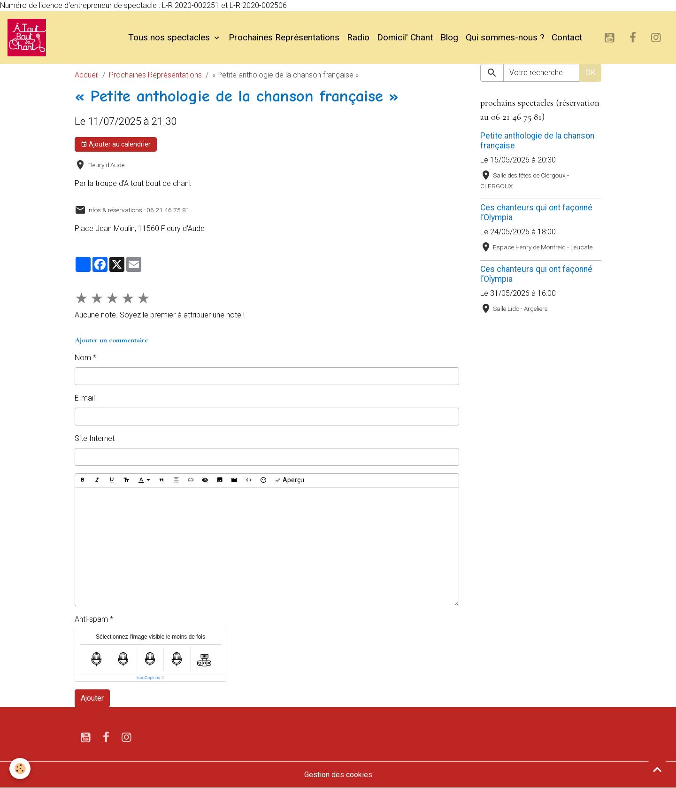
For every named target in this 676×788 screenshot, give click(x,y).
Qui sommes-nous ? (505, 37)
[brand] (29, 37)
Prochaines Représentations (284, 37)
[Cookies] (20, 768)
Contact (567, 37)
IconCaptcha (149, 677)
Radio (358, 37)
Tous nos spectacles (170, 37)
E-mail (85, 398)
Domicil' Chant (405, 37)
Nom (83, 357)
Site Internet (95, 438)
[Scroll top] (657, 769)
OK (590, 72)
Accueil (87, 74)
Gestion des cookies (338, 774)
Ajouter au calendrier (116, 144)
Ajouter (92, 698)
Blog (449, 37)
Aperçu (289, 480)
